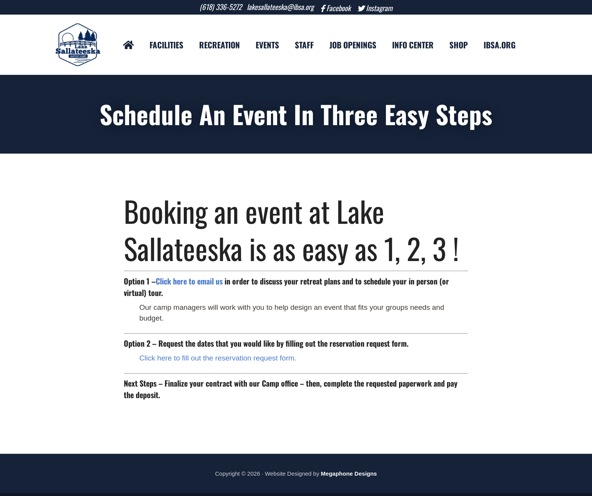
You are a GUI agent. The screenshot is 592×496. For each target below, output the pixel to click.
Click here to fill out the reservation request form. (217, 361)
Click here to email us (189, 283)
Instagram (389, 8)
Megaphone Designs (349, 476)
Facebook (342, 8)
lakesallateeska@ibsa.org (277, 8)
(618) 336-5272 (211, 8)
